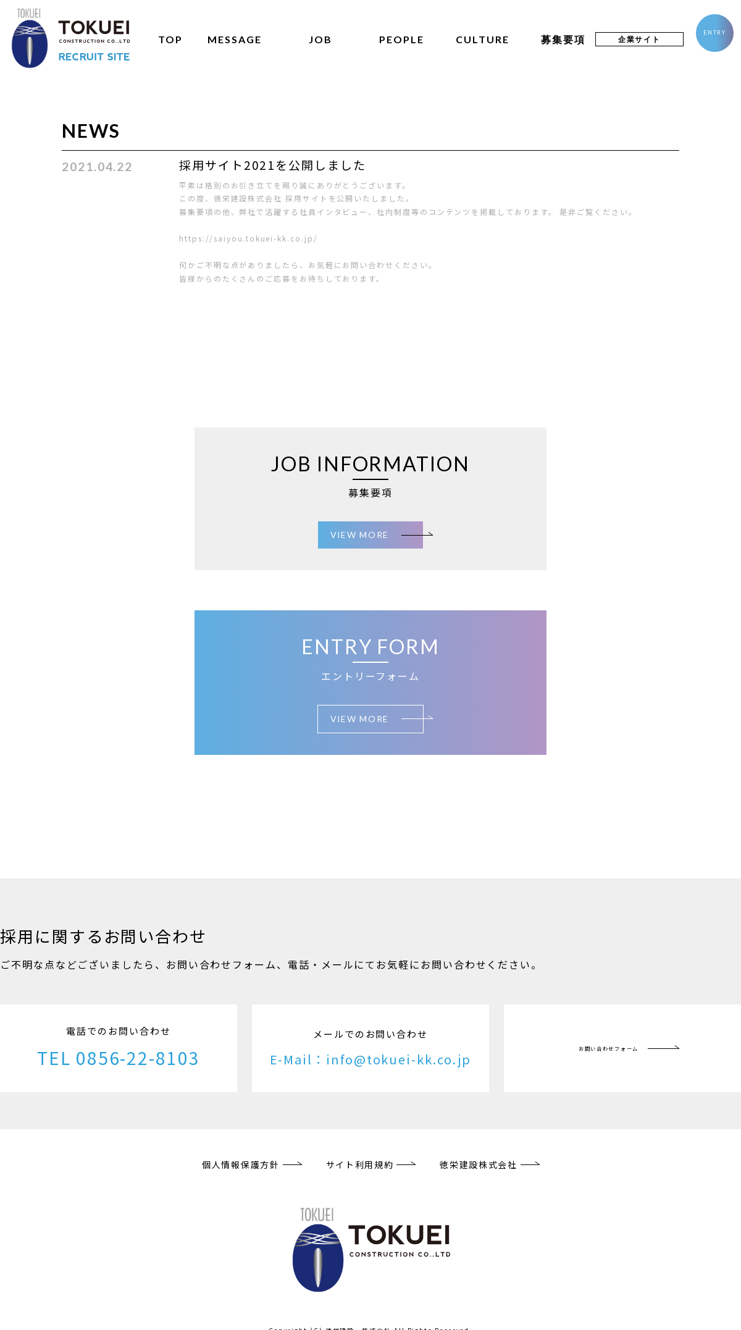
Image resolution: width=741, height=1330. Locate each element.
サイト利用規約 (359, 1153)
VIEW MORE (359, 532)
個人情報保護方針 (239, 1153)
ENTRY (709, 38)
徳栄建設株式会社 (479, 1153)
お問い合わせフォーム (608, 1036)
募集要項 (552, 39)
